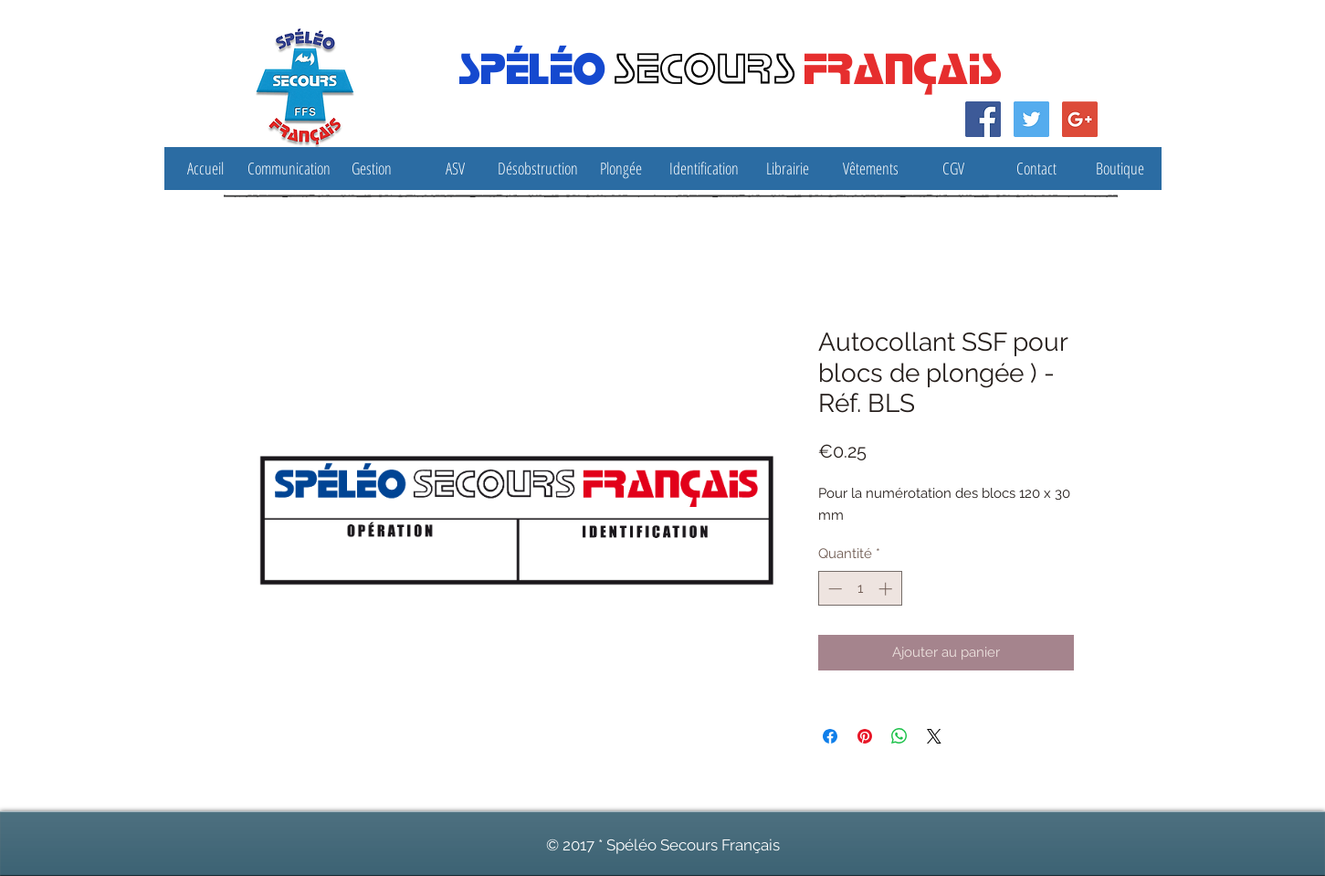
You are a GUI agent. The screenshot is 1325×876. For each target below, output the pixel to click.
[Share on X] (934, 736)
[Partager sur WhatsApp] (899, 736)
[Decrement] (833, 589)
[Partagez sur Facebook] (830, 736)
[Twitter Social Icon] (1031, 119)
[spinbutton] (860, 589)
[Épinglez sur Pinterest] (865, 736)
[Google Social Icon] (1080, 119)
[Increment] (887, 589)
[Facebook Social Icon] (983, 119)
